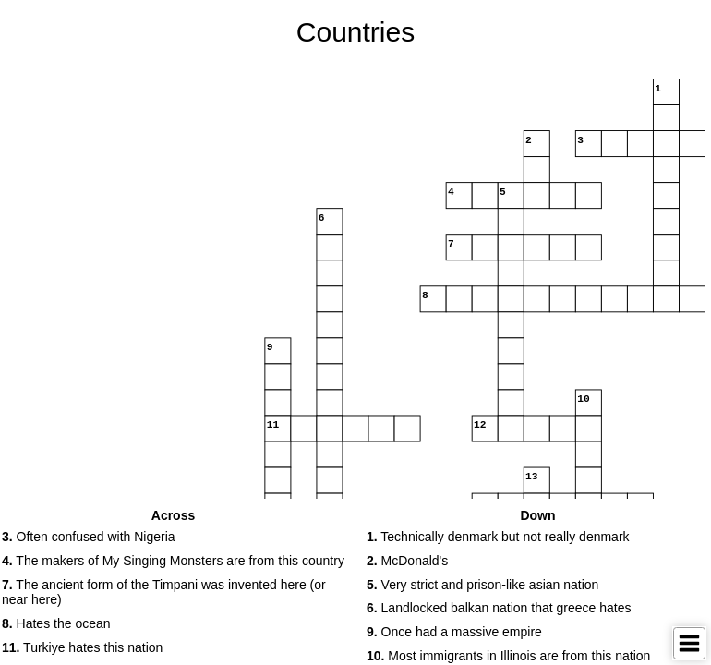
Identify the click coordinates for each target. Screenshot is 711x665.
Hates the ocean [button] (56, 623)
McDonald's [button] (407, 560)
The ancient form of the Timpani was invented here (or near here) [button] (164, 592)
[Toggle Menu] (689, 643)
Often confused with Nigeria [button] (88, 536)
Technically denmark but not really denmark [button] (498, 536)
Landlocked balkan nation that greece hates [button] (499, 607)
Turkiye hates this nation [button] (82, 647)
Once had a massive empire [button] (454, 631)
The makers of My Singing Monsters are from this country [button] (173, 560)
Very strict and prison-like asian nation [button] (482, 584)
